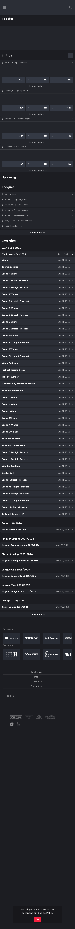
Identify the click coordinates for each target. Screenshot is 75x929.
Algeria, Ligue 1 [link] (11, 194)
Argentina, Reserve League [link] (16, 215)
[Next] (70, 629)
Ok (37, 919)
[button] (37, 62)
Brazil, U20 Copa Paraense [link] (16, 63)
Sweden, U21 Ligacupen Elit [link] (16, 91)
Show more (37, 232)
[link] (12, 724)
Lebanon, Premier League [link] (15, 147)
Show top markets (37, 86)
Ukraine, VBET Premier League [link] (17, 119)
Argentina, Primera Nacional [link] (17, 210)
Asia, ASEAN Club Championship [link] (18, 221)
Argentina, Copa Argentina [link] (16, 199)
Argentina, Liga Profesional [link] (16, 205)
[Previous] (66, 629)
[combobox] (9, 695)
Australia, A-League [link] (13, 226)
